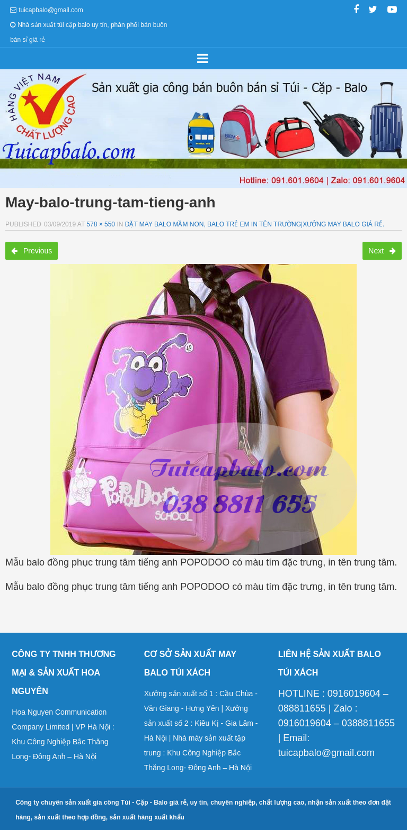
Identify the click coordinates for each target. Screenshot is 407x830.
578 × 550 (100, 224)
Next (382, 251)
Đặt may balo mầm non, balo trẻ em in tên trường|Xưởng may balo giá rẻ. (254, 224)
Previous (31, 251)
